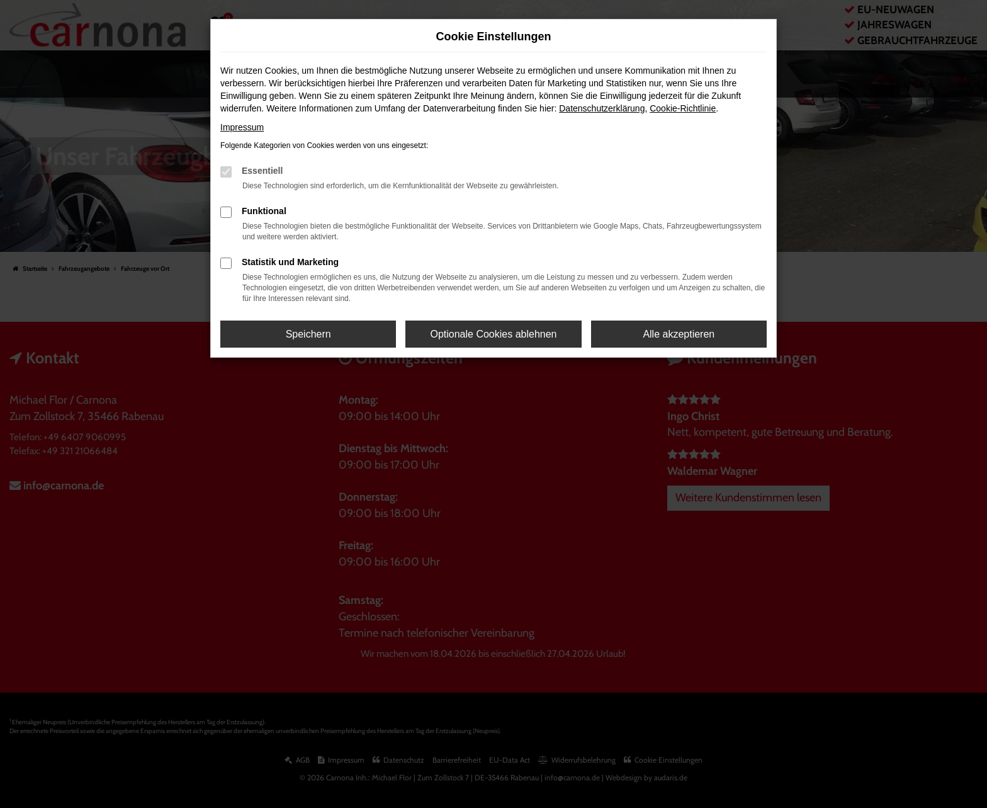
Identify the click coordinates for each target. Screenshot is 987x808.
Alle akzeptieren (678, 334)
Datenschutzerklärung (602, 108)
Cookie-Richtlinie (683, 108)
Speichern (308, 334)
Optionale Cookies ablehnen (493, 334)
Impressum (242, 127)
